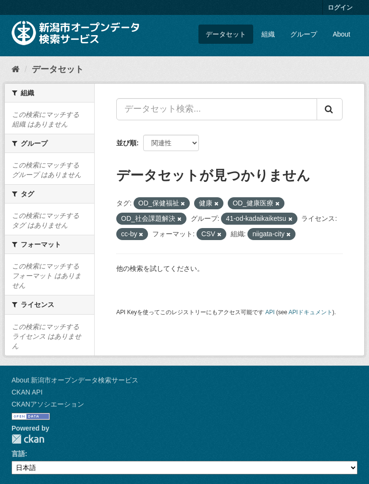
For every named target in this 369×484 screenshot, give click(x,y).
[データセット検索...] (216, 109)
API (269, 312)
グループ (303, 34)
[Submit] (330, 109)
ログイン (340, 7)
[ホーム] (16, 69)
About (341, 34)
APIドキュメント (310, 312)
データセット (226, 34)
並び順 (126, 143)
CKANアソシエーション (48, 404)
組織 (268, 34)
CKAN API (27, 392)
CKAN (28, 439)
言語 (18, 454)
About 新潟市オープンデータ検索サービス (75, 380)
